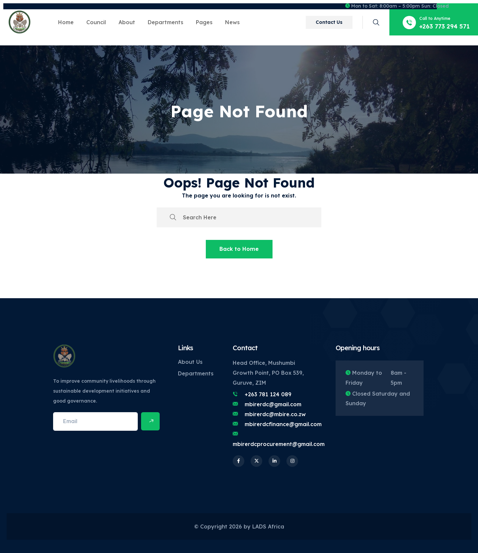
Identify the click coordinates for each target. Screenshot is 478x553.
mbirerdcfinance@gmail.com (283, 424)
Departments (165, 22)
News (232, 22)
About (127, 22)
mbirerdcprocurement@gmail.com (279, 444)
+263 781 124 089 (268, 394)
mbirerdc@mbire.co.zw (275, 414)
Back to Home (239, 249)
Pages (204, 22)
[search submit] (173, 217)
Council (96, 22)
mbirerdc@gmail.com (273, 404)
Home (66, 22)
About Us (190, 362)
